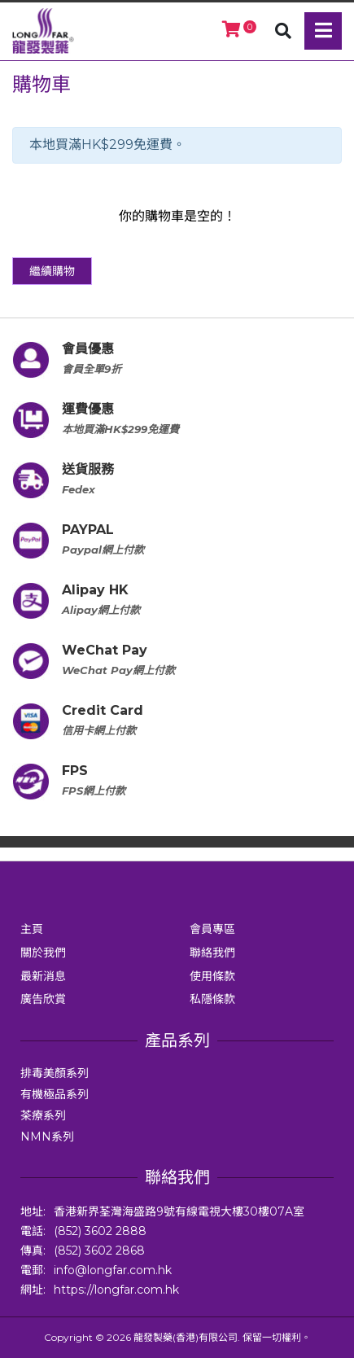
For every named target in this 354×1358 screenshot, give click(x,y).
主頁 (31, 929)
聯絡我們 (212, 952)
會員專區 (212, 929)
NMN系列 (47, 1136)
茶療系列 (43, 1115)
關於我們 (43, 952)
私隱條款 (212, 999)
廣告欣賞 (43, 999)
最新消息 (43, 976)
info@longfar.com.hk (113, 1270)
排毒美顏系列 (54, 1073)
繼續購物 (52, 271)
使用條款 (212, 976)
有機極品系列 (54, 1094)
